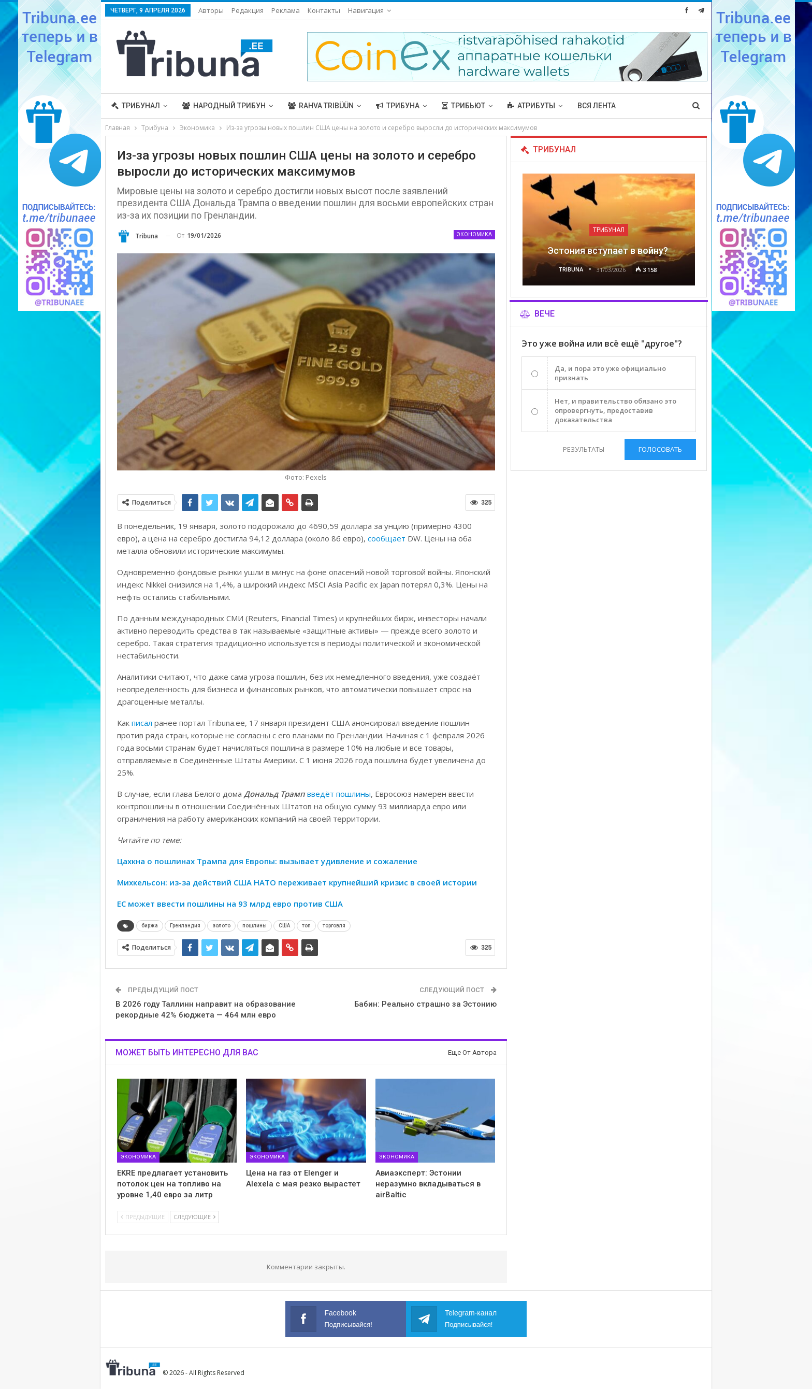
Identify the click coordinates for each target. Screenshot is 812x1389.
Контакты (324, 10)
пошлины (254, 925)
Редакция (247, 10)
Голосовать (660, 449)
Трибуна (397, 106)
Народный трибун (224, 106)
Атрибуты (531, 106)
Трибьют (463, 106)
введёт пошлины (339, 794)
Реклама (285, 10)
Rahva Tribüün (321, 106)
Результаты (583, 449)
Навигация (366, 10)
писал (142, 723)
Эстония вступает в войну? (608, 250)
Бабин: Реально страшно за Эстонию (425, 1004)
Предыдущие (143, 1217)
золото (221, 925)
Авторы (211, 10)
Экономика (474, 234)
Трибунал (135, 106)
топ (306, 925)
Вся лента (596, 106)
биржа (149, 925)
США (284, 925)
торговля (334, 925)
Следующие (194, 1217)
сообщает (386, 538)
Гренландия (185, 925)
